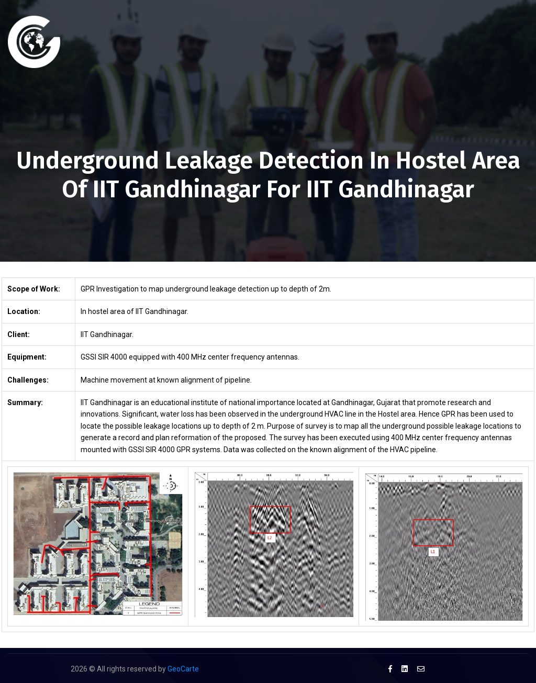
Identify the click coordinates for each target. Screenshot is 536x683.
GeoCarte (183, 669)
